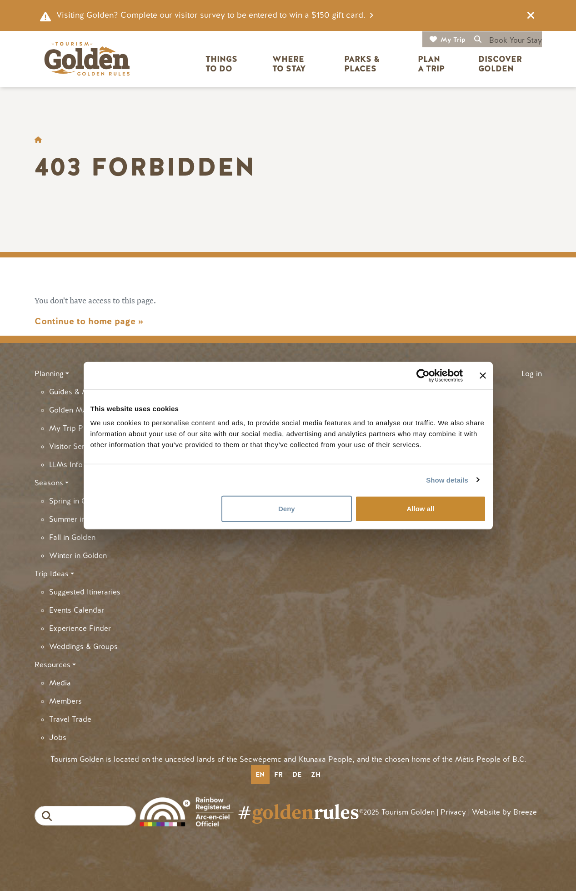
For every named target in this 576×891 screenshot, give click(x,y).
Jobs (57, 737)
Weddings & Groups (83, 646)
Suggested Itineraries (84, 592)
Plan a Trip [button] (431, 64)
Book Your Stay (515, 40)
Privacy (453, 812)
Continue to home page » (89, 321)
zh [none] (316, 774)
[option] (279, 774)
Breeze (525, 812)
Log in (531, 373)
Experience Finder (80, 628)
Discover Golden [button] (501, 64)
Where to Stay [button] (289, 64)
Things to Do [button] (222, 64)
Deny (286, 509)
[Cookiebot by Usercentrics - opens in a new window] (423, 375)
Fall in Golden (72, 537)
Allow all (421, 509)
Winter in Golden (78, 555)
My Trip (453, 39)
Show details (447, 479)
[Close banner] (483, 375)
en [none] (260, 774)
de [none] (296, 774)
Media (60, 683)
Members (65, 701)
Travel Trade (70, 719)
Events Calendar (76, 610)
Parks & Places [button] (363, 64)
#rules (298, 812)
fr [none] (278, 774)
